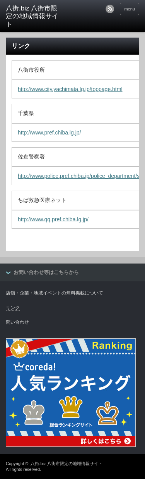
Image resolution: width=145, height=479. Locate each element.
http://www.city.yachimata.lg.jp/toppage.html (70, 89)
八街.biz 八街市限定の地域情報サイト (66, 463)
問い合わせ (17, 322)
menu (129, 9)
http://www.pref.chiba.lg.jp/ (49, 132)
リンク (13, 307)
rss (110, 9)
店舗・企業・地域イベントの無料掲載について (54, 293)
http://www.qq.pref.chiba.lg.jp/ (53, 219)
